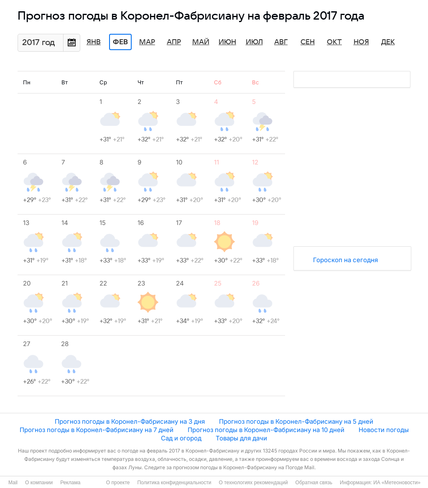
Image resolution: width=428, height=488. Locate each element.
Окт (334, 42)
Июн (227, 42)
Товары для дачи (241, 438)
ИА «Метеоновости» (396, 482)
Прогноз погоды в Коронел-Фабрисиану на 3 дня (130, 421)
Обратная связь (314, 482)
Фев (120, 42)
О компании (39, 482)
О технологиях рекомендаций (253, 482)
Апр (174, 42)
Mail (13, 482)
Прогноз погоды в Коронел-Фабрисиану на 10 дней (266, 430)
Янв (94, 42)
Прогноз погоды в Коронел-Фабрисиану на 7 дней (96, 430)
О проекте (118, 482)
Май (200, 42)
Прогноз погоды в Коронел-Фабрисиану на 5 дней (296, 421)
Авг (281, 42)
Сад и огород (181, 438)
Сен (308, 42)
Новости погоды (384, 430)
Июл (254, 42)
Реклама (70, 482)
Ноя (361, 42)
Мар (147, 42)
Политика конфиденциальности (174, 482)
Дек (388, 42)
